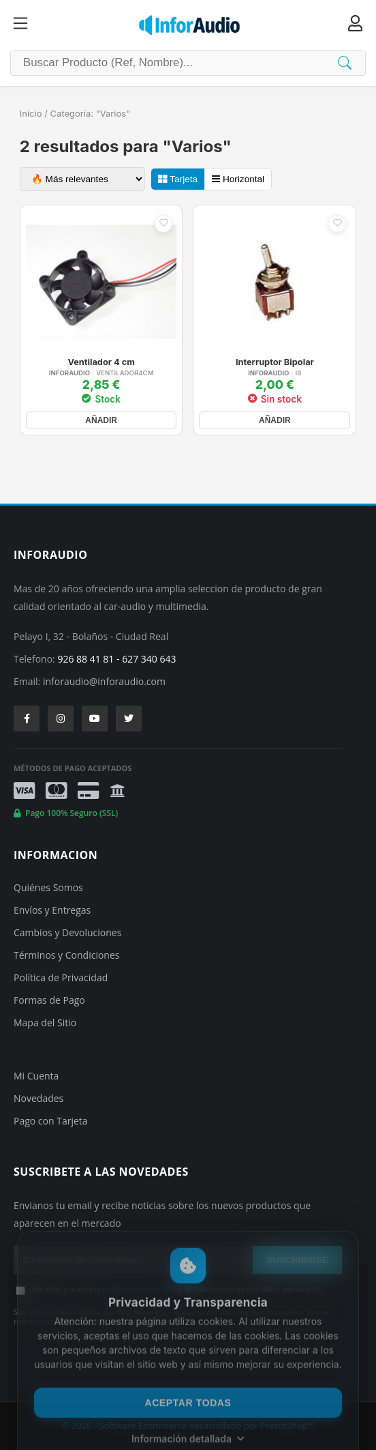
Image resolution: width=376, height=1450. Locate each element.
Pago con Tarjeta (51, 1120)
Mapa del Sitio (45, 1022)
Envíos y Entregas (52, 909)
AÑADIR (101, 420)
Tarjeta (178, 179)
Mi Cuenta (36, 1075)
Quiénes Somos (48, 887)
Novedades (38, 1098)
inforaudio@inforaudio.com (104, 681)
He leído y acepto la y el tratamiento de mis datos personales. (178, 1289)
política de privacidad (140, 1289)
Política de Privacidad (61, 977)
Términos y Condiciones (66, 954)
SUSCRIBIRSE (297, 1260)
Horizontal (238, 179)
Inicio (31, 113)
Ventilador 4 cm (100, 362)
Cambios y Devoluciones (67, 932)
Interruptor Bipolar (275, 362)
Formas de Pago (49, 1000)
